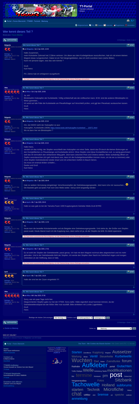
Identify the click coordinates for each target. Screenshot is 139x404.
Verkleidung (98, 371)
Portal (9, 21)
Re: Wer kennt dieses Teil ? (33, 88)
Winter (86, 357)
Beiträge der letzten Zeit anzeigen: (47, 317)
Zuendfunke (113, 361)
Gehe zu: (92, 328)
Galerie (100, 25)
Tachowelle (86, 384)
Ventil (94, 356)
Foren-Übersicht (19, 21)
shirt (94, 395)
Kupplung (98, 352)
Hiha (28, 91)
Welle (88, 370)
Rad (96, 361)
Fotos (100, 380)
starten (77, 389)
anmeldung (79, 398)
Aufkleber (95, 365)
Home (25, 351)
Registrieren (120, 25)
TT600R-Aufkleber (25, 367)
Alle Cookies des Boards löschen (98, 343)
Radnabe (76, 366)
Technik (37, 21)
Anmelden (131, 25)
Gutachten (124, 366)
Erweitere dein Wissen (25, 384)
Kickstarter (97, 376)
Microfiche (113, 389)
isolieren (129, 395)
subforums (124, 385)
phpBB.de (57, 352)
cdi (112, 395)
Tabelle (104, 371)
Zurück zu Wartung (11, 328)
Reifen (103, 361)
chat (76, 394)
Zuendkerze (87, 353)
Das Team (82, 343)
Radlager (79, 371)
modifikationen (119, 370)
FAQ (93, 25)
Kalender (109, 25)
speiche (119, 394)
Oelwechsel (128, 376)
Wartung (44, 21)
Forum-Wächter (17, 35)
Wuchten (82, 360)
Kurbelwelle (123, 356)
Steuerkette (106, 356)
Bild (73, 376)
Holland (108, 385)
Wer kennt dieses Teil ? (18, 31)
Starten (77, 352)
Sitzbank (123, 379)
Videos (129, 390)
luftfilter (87, 395)
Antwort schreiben (10, 40)
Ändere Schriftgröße (132, 20)
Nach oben (134, 83)
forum (127, 361)
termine (84, 375)
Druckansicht (128, 20)
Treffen (74, 371)
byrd (28, 202)
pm (105, 375)
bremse (103, 394)
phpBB (58, 348)
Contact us (25, 359)
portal (112, 366)
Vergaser (108, 353)
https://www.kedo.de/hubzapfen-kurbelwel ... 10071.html (73, 128)
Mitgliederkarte (83, 25)
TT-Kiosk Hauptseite (25, 375)
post (116, 374)
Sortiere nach (80, 317)
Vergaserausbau (79, 381)
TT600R (30, 21)
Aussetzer (122, 351)
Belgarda (30, 49)
